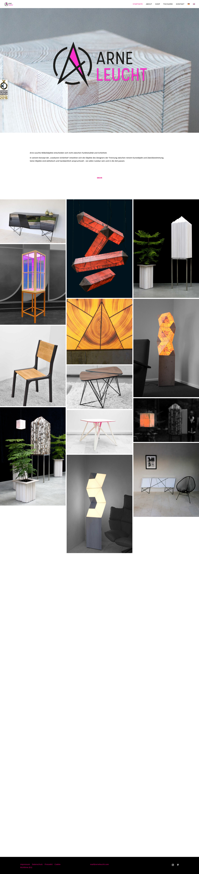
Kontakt (180, 4)
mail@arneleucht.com (99, 864)
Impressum (25, 864)
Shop (157, 4)
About (149, 4)
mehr (99, 178)
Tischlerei (168, 4)
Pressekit (49, 864)
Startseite (138, 4)
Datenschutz (37, 864)
